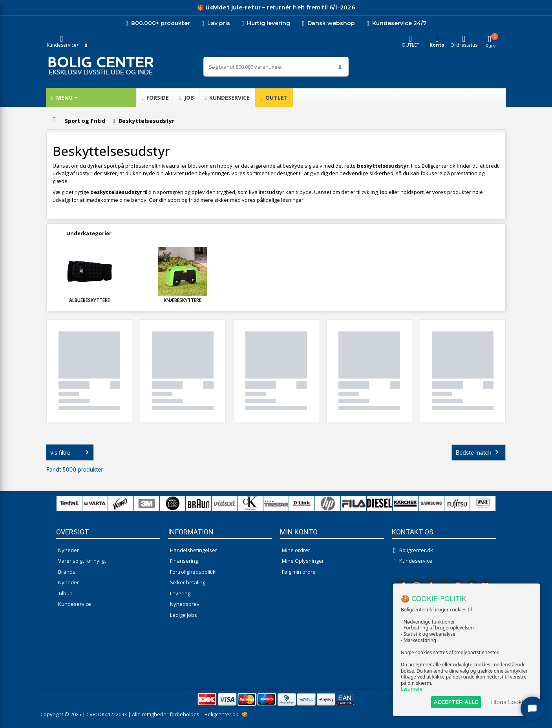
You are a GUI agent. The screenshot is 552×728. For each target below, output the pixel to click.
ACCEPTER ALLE (456, 702)
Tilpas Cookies (509, 702)
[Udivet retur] (229, 7)
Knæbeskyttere (182, 300)
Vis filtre (71, 452)
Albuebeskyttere (89, 300)
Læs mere (411, 689)
